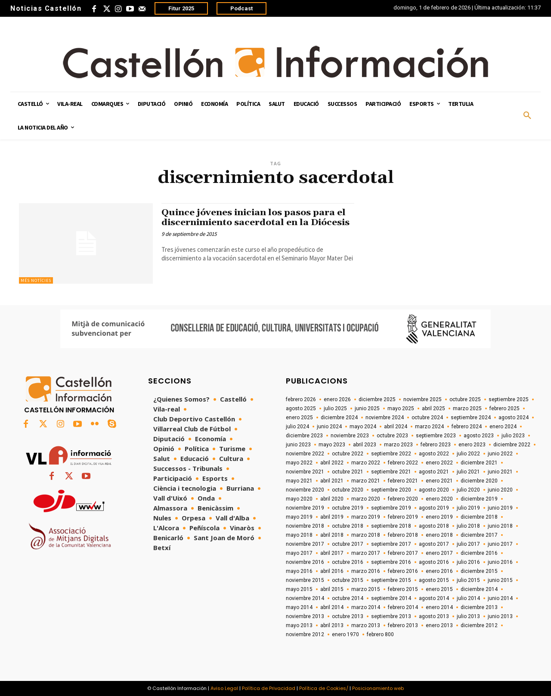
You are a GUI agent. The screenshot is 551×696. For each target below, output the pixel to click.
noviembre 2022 (305, 453)
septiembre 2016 (391, 562)
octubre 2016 (347, 562)
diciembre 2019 (479, 498)
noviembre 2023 (350, 435)
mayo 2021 (299, 480)
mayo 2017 (299, 553)
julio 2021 (468, 471)
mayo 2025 (400, 408)
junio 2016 (500, 562)
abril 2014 (332, 607)
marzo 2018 (365, 535)
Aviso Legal (224, 688)
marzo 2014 (365, 607)
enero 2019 (439, 517)
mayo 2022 (299, 462)
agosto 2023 (479, 435)
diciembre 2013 (479, 607)
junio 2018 (500, 526)
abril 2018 (332, 535)
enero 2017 (439, 553)
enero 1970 (345, 634)
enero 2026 (337, 399)
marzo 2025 (467, 408)
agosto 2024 (513, 417)
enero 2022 (439, 462)
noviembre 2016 (305, 562)
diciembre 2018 (479, 517)
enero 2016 (439, 571)
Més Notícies (36, 280)
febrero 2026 (301, 399)
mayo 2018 (299, 535)
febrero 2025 (504, 408)
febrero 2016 (403, 571)
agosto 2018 (434, 526)
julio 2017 (468, 544)
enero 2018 (439, 535)
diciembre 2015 (479, 571)
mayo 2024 (363, 426)
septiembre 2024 (471, 417)
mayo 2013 (299, 625)
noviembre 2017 (305, 544)
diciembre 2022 (511, 444)
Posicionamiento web (378, 688)
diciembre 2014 (479, 589)
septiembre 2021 (391, 471)
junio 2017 (500, 544)
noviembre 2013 (305, 616)
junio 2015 (500, 580)
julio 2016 (468, 562)
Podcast (241, 8)
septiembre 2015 (391, 580)
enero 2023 (472, 444)
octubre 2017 (347, 544)
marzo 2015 (365, 589)
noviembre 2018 (305, 526)
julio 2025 (335, 408)
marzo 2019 (365, 517)
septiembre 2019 (391, 507)
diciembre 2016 (479, 553)
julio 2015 (468, 580)
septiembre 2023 (436, 435)
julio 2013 (468, 616)
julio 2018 (468, 526)
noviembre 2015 (305, 580)
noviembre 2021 (305, 471)
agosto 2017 (434, 544)
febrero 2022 (403, 462)
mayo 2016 (299, 571)
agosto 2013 (434, 616)
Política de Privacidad (268, 688)
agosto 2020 (434, 489)
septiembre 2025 (509, 399)
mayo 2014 (299, 607)
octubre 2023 (392, 435)
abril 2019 (332, 517)
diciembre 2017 (479, 535)
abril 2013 (332, 625)
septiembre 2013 (391, 616)
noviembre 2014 (305, 598)
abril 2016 (332, 571)
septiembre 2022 (391, 453)
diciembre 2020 (479, 480)
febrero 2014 (403, 607)
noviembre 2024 (384, 417)
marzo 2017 (365, 553)
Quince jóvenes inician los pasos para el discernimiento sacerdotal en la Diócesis (256, 217)
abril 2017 (332, 553)
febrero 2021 (403, 480)
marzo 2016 (365, 571)
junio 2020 (500, 489)
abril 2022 (332, 462)
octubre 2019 (347, 507)
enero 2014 (439, 607)
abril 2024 (395, 426)
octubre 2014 (347, 598)
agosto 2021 (434, 471)
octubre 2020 (347, 489)
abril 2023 (364, 444)
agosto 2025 (301, 408)
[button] (527, 115)
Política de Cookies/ (323, 688)
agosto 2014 (434, 598)
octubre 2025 (465, 399)
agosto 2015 (434, 580)
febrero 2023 (436, 444)
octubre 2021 (347, 471)
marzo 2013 (365, 625)
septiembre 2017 (391, 544)
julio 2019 (468, 507)
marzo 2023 (398, 444)
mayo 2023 (332, 444)
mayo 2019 (299, 517)
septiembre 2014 (391, 598)
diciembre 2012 (479, 625)
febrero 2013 (403, 625)
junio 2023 (298, 444)
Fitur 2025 (181, 8)
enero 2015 (439, 589)
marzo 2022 (365, 462)
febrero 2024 (467, 426)
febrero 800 (380, 634)
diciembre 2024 (339, 417)
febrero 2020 (403, 498)
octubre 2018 (347, 526)
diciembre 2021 (479, 462)
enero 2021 (439, 480)
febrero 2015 (403, 589)
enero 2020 (439, 498)
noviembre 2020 (305, 489)
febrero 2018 (403, 535)
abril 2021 (332, 480)
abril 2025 (433, 408)
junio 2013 (500, 616)
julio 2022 (468, 453)
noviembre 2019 (305, 507)
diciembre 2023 (304, 435)
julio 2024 (297, 426)
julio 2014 (468, 598)
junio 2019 (500, 507)
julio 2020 (468, 489)
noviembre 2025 (422, 399)
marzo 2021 (365, 480)
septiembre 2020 (391, 489)
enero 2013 (439, 625)
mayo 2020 (299, 498)
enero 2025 (299, 417)
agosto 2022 (434, 453)
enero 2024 (503, 426)
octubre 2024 (427, 417)
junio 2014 (500, 598)
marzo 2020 (365, 498)
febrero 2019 (403, 517)
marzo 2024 (429, 426)
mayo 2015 (299, 589)
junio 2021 (500, 471)
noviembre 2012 (305, 634)
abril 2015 (332, 589)
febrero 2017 (403, 553)
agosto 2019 (434, 507)
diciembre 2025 (377, 399)
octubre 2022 (347, 453)
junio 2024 (329, 426)
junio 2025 (367, 408)
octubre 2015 (347, 580)
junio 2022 (500, 453)
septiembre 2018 (391, 526)
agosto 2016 (434, 562)
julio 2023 (513, 435)
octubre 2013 (347, 616)
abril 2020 (332, 498)
